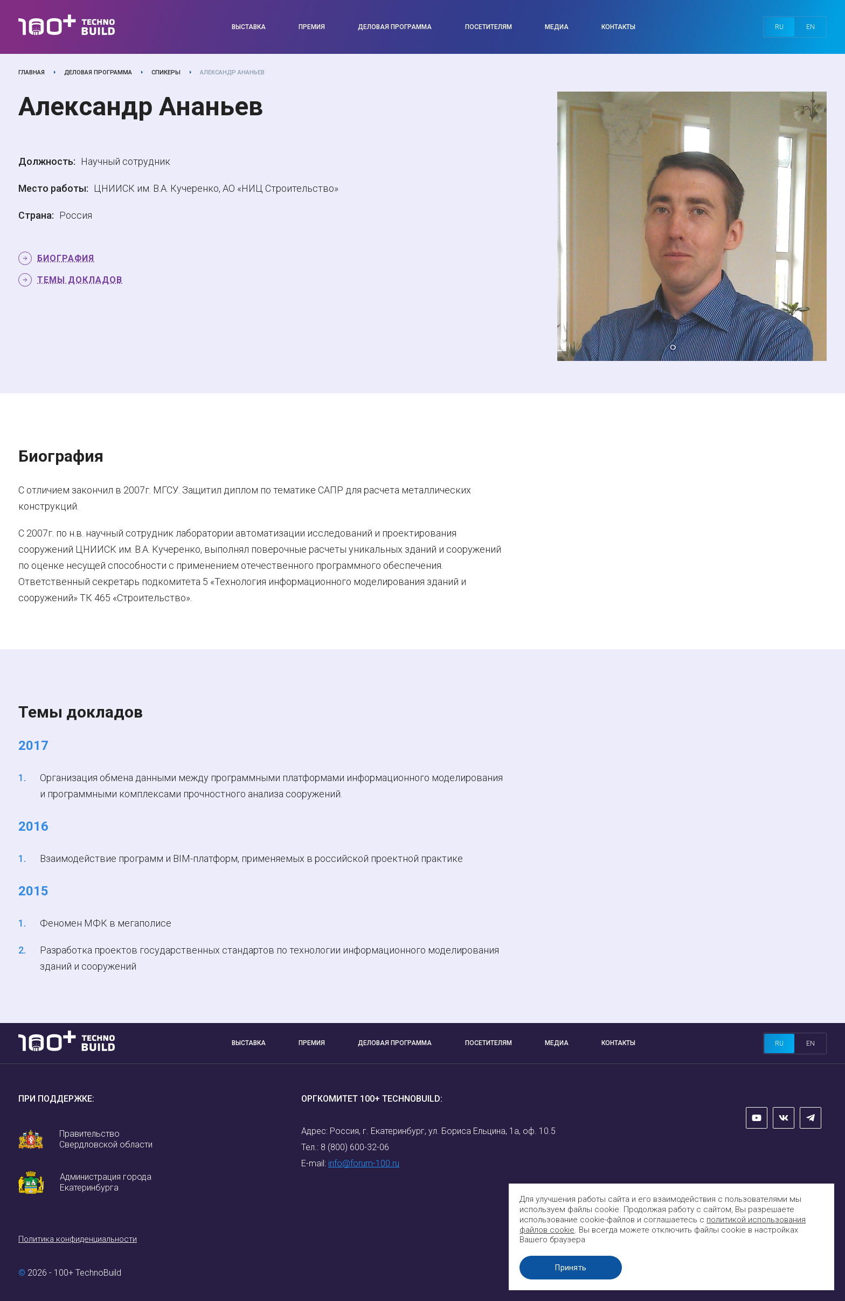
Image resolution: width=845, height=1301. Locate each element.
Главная (31, 72)
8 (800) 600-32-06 (355, 1147)
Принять (572, 1267)
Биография (65, 258)
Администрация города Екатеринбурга (105, 1182)
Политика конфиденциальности (77, 1239)
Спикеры (166, 72)
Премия (312, 27)
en (810, 27)
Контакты (618, 27)
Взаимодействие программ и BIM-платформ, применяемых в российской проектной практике (251, 858)
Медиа (557, 27)
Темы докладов (79, 280)
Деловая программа (395, 27)
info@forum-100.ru (363, 1163)
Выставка (249, 27)
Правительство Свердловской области (106, 1139)
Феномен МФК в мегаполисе (105, 923)
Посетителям (488, 27)
